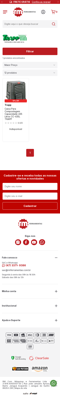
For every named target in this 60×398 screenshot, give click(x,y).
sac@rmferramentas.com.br (16, 270)
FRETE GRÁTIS (32, 2)
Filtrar (30, 51)
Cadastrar (30, 206)
